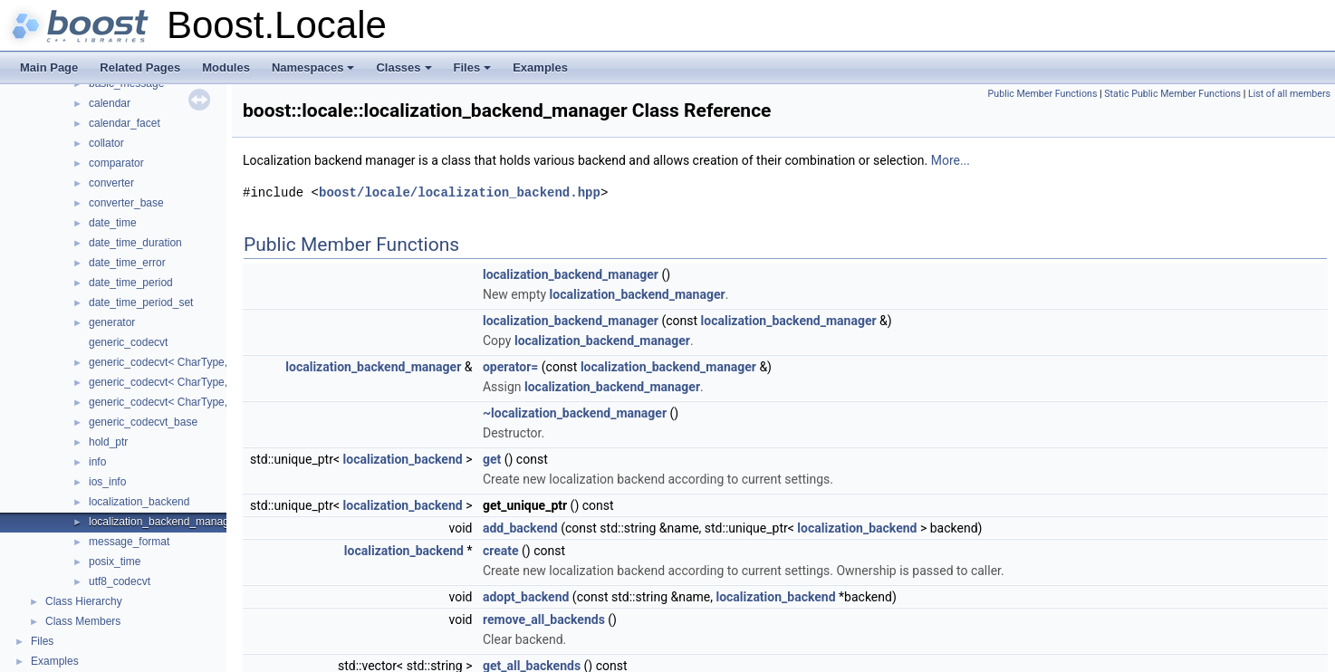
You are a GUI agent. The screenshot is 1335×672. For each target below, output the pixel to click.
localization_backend (139, 501)
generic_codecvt (128, 342)
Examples (540, 67)
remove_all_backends (544, 619)
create (501, 550)
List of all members (1289, 94)
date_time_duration (135, 242)
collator (106, 143)
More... (950, 160)
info (97, 462)
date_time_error (127, 262)
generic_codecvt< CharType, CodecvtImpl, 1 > (200, 362)
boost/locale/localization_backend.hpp (459, 192)
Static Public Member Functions (1172, 94)
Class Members (82, 621)
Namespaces (315, 72)
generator (112, 322)
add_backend (520, 528)
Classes (405, 72)
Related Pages (140, 67)
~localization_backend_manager (575, 413)
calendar (109, 103)
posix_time (114, 561)
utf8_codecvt (119, 581)
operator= (510, 367)
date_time (113, 222)
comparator (116, 163)
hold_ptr (108, 442)
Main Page (49, 67)
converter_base (126, 203)
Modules (226, 67)
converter (111, 183)
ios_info (107, 481)
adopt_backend (526, 597)
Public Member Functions (1043, 94)
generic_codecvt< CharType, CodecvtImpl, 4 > (200, 402)
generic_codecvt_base (143, 422)
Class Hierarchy (83, 601)
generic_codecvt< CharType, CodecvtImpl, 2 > (200, 382)
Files (474, 72)
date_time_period (131, 282)
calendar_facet (124, 123)
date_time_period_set (141, 302)
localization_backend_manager (163, 521)
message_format (129, 541)
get (492, 459)
